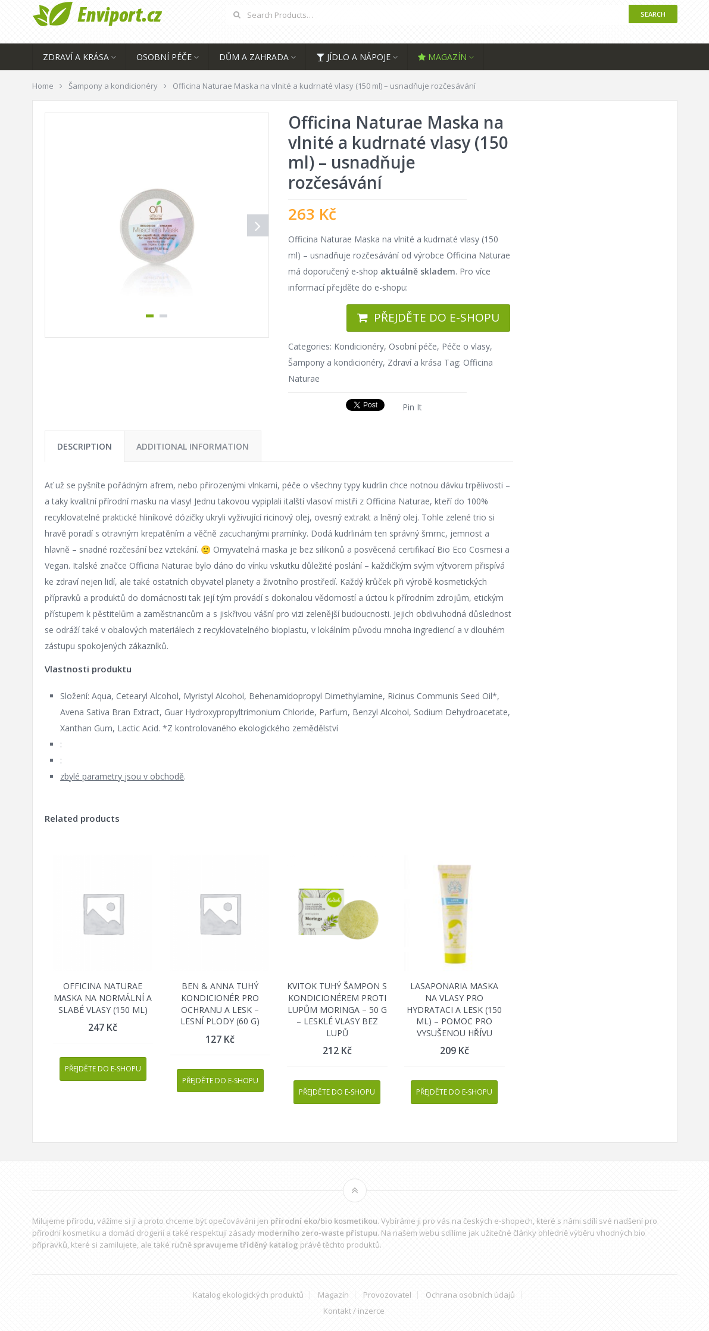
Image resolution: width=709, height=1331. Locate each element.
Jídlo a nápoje (353, 57)
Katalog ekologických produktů (248, 1295)
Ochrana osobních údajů (470, 1295)
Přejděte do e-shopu (436, 317)
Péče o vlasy (466, 346)
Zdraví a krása (76, 57)
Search (653, 14)
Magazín (442, 57)
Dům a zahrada (254, 57)
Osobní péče (164, 57)
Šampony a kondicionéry (335, 362)
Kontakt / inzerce (354, 1311)
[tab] (84, 446)
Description (84, 446)
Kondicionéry (359, 346)
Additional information (192, 446)
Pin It (412, 407)
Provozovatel (387, 1295)
